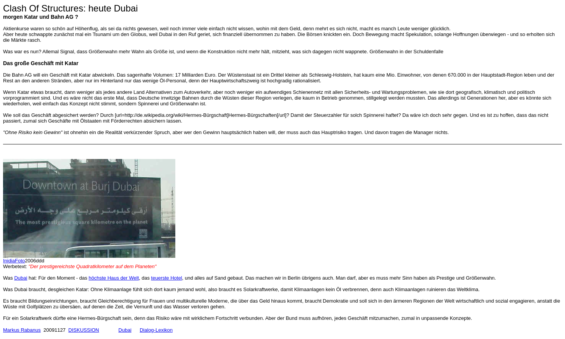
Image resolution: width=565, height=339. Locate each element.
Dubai (20, 278)
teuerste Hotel (166, 278)
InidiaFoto (14, 261)
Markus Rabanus (22, 330)
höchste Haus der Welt (114, 278)
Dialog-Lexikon (156, 330)
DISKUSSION (84, 330)
